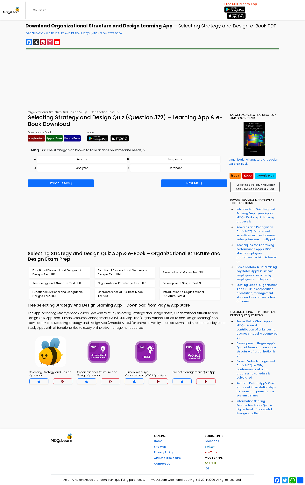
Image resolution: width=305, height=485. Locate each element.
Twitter (210, 447)
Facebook (212, 441)
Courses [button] (38, 10)
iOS (207, 468)
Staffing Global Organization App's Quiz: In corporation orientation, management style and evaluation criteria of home (257, 293)
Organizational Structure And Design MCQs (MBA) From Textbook (73, 33)
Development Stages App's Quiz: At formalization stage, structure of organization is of (257, 349)
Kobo (248, 175)
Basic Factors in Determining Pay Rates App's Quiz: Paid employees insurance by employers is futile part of (257, 273)
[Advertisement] (152, 80)
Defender (175, 168)
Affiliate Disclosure (167, 458)
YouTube (211, 452)
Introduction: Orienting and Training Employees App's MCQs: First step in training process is (256, 215)
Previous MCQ (61, 183)
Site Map (160, 447)
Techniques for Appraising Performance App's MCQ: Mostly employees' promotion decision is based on (257, 253)
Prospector (175, 159)
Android (210, 463)
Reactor (82, 159)
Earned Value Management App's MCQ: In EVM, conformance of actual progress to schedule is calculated (256, 369)
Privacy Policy (163, 452)
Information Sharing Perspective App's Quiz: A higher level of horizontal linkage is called (254, 407)
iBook (235, 175)
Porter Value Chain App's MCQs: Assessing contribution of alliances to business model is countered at (257, 329)
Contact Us (162, 464)
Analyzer (82, 168)
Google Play (265, 175)
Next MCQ (194, 183)
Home (158, 441)
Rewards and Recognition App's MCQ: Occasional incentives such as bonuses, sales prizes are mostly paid (257, 233)
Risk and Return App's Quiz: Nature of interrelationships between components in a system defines (256, 389)
